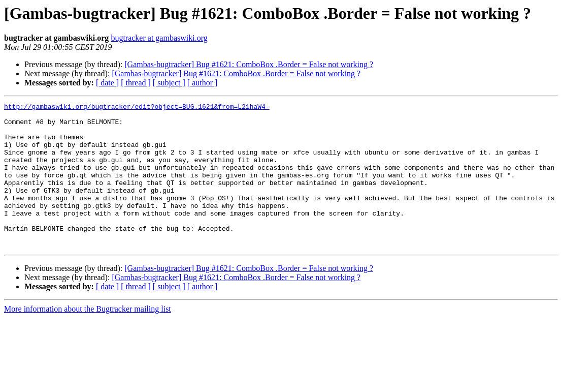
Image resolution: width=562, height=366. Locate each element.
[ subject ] (169, 82)
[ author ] (202, 82)
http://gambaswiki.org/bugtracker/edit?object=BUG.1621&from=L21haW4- (137, 107)
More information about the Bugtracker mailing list (87, 337)
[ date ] (107, 82)
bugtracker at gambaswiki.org (159, 38)
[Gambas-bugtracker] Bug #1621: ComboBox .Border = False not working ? (248, 64)
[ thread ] (136, 82)
